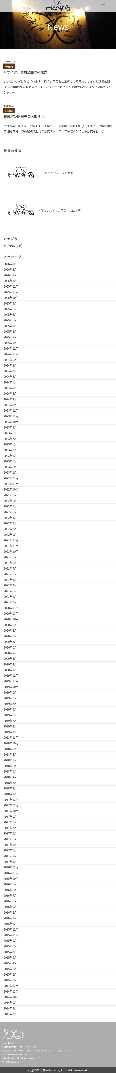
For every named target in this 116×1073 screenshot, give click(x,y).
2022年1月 (10, 534)
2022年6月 (10, 512)
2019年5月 (10, 715)
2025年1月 (10, 343)
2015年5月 (10, 957)
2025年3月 (10, 331)
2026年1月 (10, 280)
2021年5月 (10, 579)
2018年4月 (10, 777)
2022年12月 (11, 478)
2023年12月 (11, 410)
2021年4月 (10, 585)
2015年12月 (11, 929)
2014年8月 (10, 1008)
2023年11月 (11, 416)
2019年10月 (11, 687)
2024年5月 (10, 382)
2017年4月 (10, 844)
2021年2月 (10, 596)
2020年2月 (10, 664)
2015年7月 (10, 952)
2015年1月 (10, 980)
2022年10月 (11, 489)
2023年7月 (10, 438)
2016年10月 (11, 878)
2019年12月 (11, 675)
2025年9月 (10, 303)
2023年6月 (10, 444)
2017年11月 (11, 805)
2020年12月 (11, 608)
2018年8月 (10, 754)
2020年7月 (10, 636)
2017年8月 (10, 822)
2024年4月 (10, 388)
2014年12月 (11, 986)
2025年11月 (11, 292)
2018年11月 (11, 737)
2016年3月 (10, 912)
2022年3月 (10, 529)
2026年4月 (10, 264)
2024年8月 (10, 365)
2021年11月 (11, 546)
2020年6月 (10, 641)
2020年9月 (10, 625)
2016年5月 (10, 901)
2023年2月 (10, 467)
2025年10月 (11, 297)
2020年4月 (10, 653)
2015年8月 (10, 946)
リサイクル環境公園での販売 (25, 72)
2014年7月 (10, 1014)
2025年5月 (10, 320)
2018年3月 (10, 782)
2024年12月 (11, 348)
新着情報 (9, 66)
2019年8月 (10, 698)
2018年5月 (10, 771)
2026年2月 (10, 275)
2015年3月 (10, 969)
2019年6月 (10, 709)
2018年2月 (10, 788)
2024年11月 (11, 354)
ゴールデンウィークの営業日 (57, 173)
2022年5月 (10, 517)
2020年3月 (10, 658)
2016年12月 (11, 867)
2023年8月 (10, 433)
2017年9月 (10, 816)
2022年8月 (10, 500)
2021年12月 (11, 540)
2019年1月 (10, 732)
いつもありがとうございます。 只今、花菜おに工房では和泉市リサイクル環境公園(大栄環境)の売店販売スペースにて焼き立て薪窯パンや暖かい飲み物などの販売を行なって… (57, 87)
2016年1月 (10, 923)
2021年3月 (10, 591)
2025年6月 (10, 314)
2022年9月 (10, 495)
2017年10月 (11, 811)
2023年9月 (10, 427)
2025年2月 (10, 337)
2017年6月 (10, 833)
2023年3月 (10, 461)
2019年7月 (10, 704)
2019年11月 (11, 681)
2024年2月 (10, 399)
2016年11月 (11, 873)
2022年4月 (10, 523)
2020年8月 (10, 630)
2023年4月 (10, 455)
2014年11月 (11, 991)
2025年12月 (11, 286)
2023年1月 (10, 472)
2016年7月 (10, 895)
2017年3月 (10, 850)
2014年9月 (10, 1002)
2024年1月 (10, 405)
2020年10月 (11, 619)
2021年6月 (10, 574)
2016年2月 (10, 918)
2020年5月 (10, 647)
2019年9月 (10, 692)
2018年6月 (10, 766)
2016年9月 (10, 884)
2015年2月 (10, 974)
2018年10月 (11, 743)
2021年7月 (10, 568)
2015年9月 (10, 940)
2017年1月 (10, 861)
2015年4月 (10, 963)
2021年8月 (10, 562)
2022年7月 (10, 506)
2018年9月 (10, 749)
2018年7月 (10, 760)
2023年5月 (10, 450)
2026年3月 (10, 269)
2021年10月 (11, 551)
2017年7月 (10, 828)
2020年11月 (11, 613)
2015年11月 (11, 935)
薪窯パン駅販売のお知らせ (23, 116)
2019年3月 (10, 720)
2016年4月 (10, 906)
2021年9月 (10, 557)
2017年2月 (10, 856)
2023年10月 (11, 422)
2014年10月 (11, 997)
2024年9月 (10, 360)
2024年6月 (10, 376)
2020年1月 (10, 670)
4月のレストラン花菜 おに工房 (60, 210)
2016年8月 (10, 890)
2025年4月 (10, 326)
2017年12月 (11, 799)
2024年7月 (10, 371)
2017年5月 (10, 839)
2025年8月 (10, 309)
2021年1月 (10, 602)
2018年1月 (10, 794)
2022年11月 (11, 484)
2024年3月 (10, 393)
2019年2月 (10, 726)
